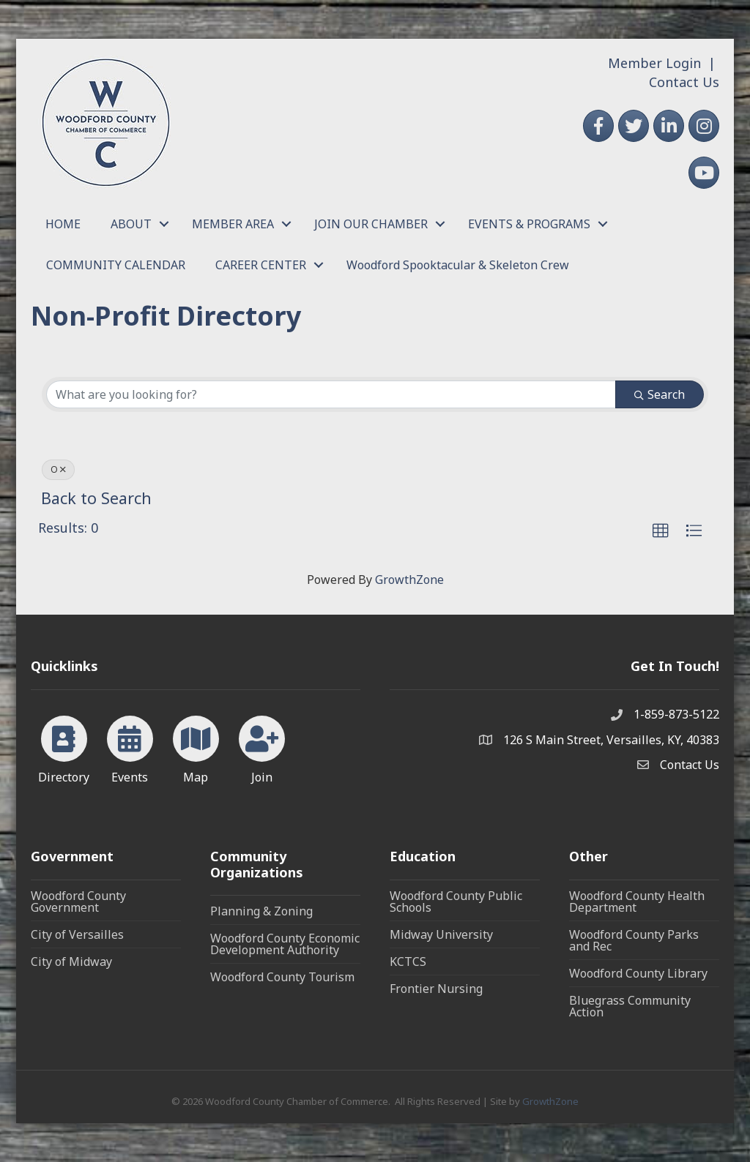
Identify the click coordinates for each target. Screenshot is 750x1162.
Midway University (441, 934)
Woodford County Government (78, 901)
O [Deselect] (58, 469)
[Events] (130, 747)
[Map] (196, 747)
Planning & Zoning (261, 911)
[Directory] (64, 747)
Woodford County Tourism (282, 977)
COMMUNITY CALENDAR (115, 265)
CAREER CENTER (260, 265)
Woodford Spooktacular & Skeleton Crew (457, 265)
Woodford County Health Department (637, 901)
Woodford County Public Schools (456, 901)
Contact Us (684, 82)
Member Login (654, 63)
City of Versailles (77, 934)
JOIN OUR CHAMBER (371, 224)
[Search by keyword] (331, 394)
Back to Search (96, 498)
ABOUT (131, 224)
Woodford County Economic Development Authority (285, 944)
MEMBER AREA (233, 224)
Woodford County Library (638, 973)
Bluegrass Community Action (630, 1006)
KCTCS (408, 961)
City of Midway (71, 961)
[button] (660, 531)
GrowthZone (409, 579)
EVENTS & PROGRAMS (529, 224)
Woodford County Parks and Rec (634, 940)
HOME (63, 224)
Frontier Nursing (436, 989)
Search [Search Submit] (659, 394)
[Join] (261, 747)
